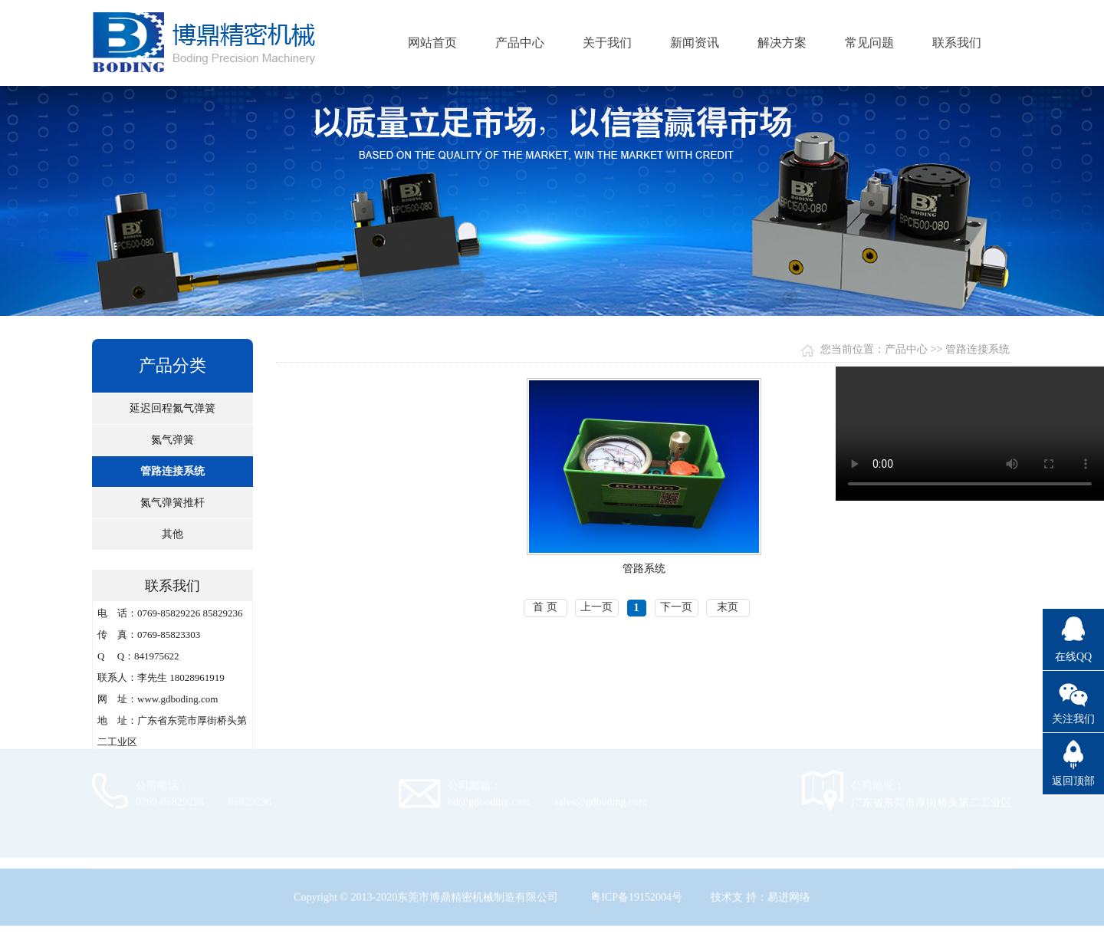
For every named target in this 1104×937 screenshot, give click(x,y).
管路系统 (644, 568)
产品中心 (519, 42)
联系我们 (956, 42)
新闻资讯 (694, 42)
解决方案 (782, 42)
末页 (727, 607)
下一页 (676, 607)
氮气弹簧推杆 (172, 502)
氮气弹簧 (172, 439)
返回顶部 (1073, 781)
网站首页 (432, 42)
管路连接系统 (172, 471)
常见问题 (869, 42)
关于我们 (607, 42)
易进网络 (788, 893)
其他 (172, 534)
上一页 (596, 607)
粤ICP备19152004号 (636, 893)
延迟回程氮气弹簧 (172, 408)
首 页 (545, 607)
